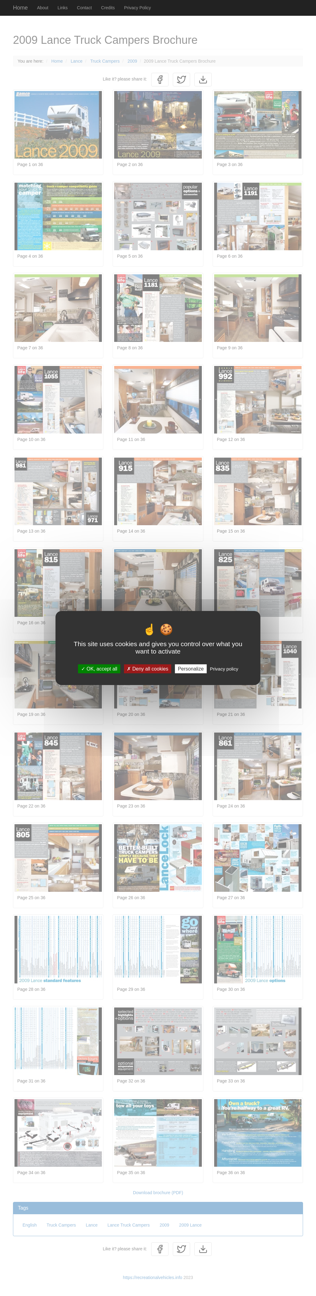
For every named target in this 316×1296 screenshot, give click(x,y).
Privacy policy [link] (224, 668)
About (42, 7)
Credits (108, 7)
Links (63, 7)
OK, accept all (99, 668)
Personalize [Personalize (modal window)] (191, 668)
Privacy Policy (137, 7)
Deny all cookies (147, 668)
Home (20, 8)
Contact (84, 7)
